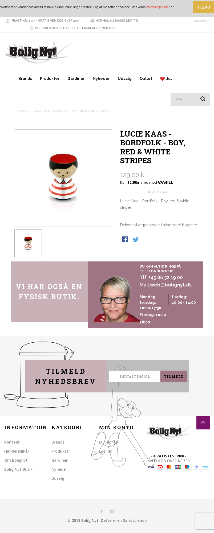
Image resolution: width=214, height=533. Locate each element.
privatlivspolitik (157, 7)
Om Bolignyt (16, 460)
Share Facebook (125, 239)
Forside (21, 111)
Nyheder (101, 78)
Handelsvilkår (16, 451)
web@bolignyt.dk (171, 285)
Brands (25, 78)
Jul (166, 78)
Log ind (105, 451)
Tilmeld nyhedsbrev (65, 376)
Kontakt (12, 442)
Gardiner (76, 78)
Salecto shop (135, 520)
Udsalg (125, 78)
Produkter (49, 78)
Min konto (108, 442)
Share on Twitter (136, 239)
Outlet (146, 78)
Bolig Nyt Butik (18, 469)
